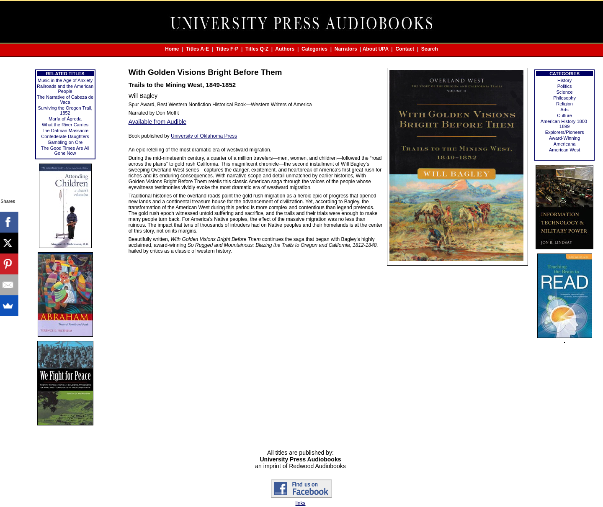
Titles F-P (227, 49)
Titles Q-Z (256, 49)
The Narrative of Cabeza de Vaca (65, 100)
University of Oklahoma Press (204, 136)
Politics (564, 86)
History (564, 80)
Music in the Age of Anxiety (65, 80)
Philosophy (564, 97)
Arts (564, 109)
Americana (565, 143)
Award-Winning (564, 138)
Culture (564, 115)
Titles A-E (197, 49)
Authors (284, 49)
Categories (314, 49)
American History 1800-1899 (565, 124)
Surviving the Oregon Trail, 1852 (65, 110)
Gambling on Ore (65, 142)
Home (172, 49)
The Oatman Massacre (65, 130)
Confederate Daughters (65, 136)
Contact (404, 49)
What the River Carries (65, 124)
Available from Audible (157, 121)
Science (565, 92)
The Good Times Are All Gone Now (65, 151)
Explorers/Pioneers (564, 132)
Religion (564, 103)
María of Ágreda (65, 118)
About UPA (376, 49)
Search (429, 49)
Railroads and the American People (65, 89)
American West (564, 149)
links (300, 503)
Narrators (346, 49)
